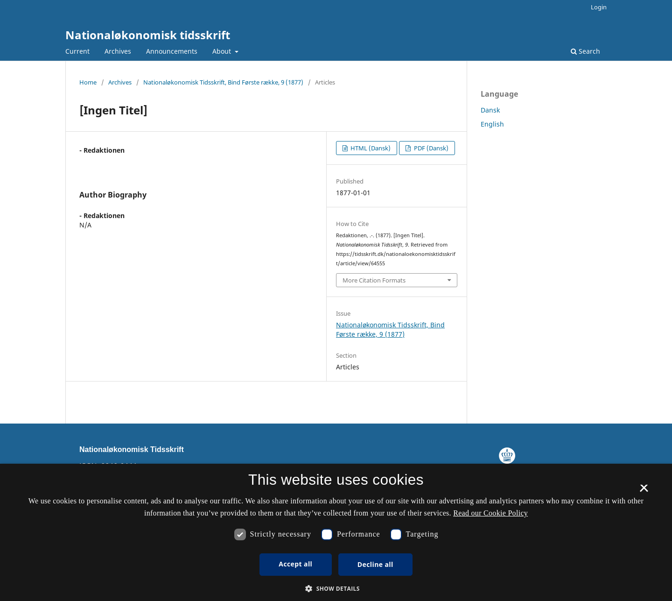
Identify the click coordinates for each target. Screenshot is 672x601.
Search (585, 51)
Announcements (171, 51)
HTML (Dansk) (370, 148)
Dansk (490, 110)
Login (599, 7)
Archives (118, 51)
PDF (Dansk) (430, 148)
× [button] (643, 491)
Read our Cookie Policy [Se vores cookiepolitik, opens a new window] (490, 513)
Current (77, 51)
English (492, 124)
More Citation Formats (374, 280)
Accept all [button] (295, 563)
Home (88, 82)
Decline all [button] (375, 564)
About (222, 51)
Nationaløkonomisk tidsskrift (147, 34)
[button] (336, 588)
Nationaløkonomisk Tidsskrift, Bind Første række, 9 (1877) (223, 82)
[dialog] (336, 532)
